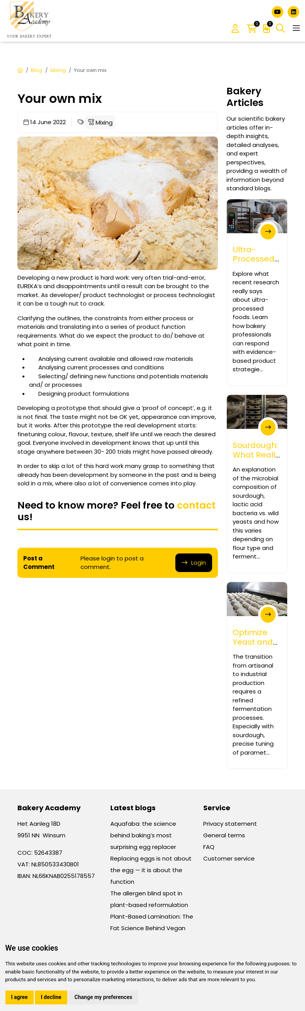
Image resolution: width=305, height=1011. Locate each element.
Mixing (58, 70)
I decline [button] (51, 997)
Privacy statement (230, 824)
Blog (36, 70)
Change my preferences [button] (103, 997)
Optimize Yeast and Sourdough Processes (254, 646)
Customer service (229, 858)
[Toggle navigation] (296, 28)
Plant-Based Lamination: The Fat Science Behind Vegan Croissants (151, 928)
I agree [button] (19, 997)
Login (198, 562)
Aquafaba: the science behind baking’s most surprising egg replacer (143, 835)
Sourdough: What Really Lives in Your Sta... (256, 459)
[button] (235, 29)
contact (196, 505)
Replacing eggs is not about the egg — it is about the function (151, 870)
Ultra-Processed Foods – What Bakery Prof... (253, 273)
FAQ (208, 847)
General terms (224, 835)
